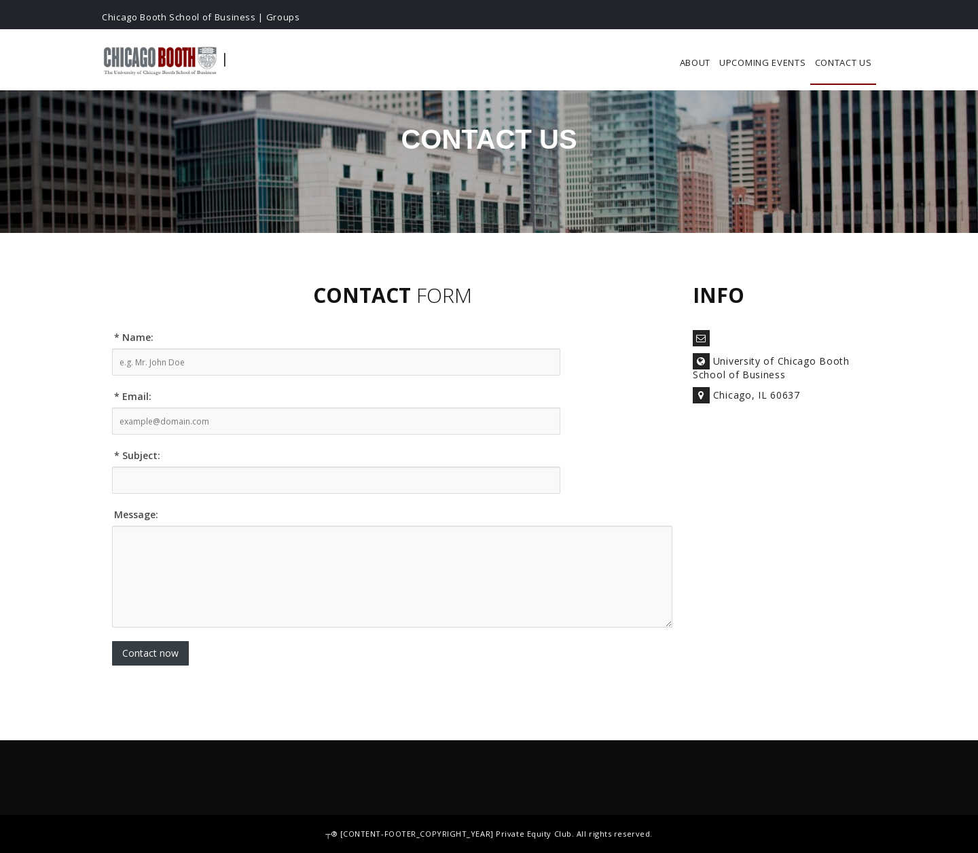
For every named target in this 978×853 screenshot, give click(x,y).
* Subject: (137, 455)
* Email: (132, 396)
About (695, 62)
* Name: (133, 337)
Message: (136, 514)
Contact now (150, 653)
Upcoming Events (762, 62)
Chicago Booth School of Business (179, 17)
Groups (283, 17)
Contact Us (843, 62)
